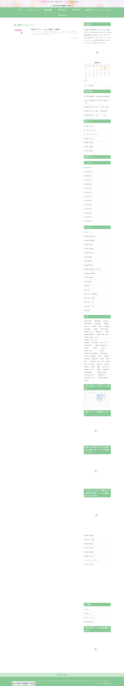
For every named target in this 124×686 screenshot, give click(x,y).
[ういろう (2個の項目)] (87, 326)
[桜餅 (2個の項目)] (97, 329)
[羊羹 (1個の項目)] (102, 359)
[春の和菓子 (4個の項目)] (98, 324)
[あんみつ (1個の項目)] (106, 348)
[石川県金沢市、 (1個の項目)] (105, 353)
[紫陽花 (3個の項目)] (107, 324)
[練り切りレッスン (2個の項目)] (89, 332)
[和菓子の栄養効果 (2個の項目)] (90, 334)
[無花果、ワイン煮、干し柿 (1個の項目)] (97, 340)
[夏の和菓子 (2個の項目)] (88, 329)
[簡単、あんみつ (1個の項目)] (92, 351)
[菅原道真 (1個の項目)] (107, 369)
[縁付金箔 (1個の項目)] (99, 364)
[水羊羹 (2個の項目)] (107, 326)
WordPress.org (90, 622)
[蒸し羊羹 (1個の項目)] (87, 359)
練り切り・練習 (90, 539)
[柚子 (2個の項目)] (108, 332)
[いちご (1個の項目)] (87, 361)
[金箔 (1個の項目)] (105, 351)
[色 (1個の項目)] (86, 364)
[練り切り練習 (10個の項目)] (89, 321)
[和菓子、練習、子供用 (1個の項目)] (103, 334)
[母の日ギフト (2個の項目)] (100, 332)
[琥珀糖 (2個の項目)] (95, 326)
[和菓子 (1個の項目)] (88, 348)
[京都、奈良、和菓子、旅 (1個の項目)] (103, 345)
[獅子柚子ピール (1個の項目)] (104, 375)
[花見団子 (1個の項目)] (107, 356)
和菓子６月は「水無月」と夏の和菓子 (96, 111)
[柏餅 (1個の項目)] (100, 356)
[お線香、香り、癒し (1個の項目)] (91, 378)
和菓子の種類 (89, 146)
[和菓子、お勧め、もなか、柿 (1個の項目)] (97, 337)
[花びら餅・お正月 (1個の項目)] (91, 375)
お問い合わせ (89, 126)
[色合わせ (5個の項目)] (107, 321)
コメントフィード (91, 617)
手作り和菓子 (89, 151)
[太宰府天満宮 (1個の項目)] (90, 372)
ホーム (37, 681)
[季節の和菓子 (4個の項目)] (89, 324)
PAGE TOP (62, 675)
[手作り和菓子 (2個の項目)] (105, 329)
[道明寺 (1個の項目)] (87, 367)
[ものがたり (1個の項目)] (106, 367)
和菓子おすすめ (90, 138)
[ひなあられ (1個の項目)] (92, 364)
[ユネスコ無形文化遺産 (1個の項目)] (90, 356)
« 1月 (85, 80)
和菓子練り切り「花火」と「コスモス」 (97, 115)
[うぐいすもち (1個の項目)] (105, 342)
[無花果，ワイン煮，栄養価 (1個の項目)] (92, 342)
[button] (109, 85)
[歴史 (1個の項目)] (99, 367)
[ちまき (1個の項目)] (97, 380)
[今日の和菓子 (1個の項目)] (89, 345)
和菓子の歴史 (89, 142)
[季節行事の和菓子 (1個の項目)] (104, 378)
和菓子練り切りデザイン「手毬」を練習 (97, 107)
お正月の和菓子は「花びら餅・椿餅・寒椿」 (97, 101)
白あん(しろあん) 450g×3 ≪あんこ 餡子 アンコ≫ (101, 396)
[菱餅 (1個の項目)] (108, 361)
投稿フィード (89, 613)
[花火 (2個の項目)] (101, 326)
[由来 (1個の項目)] (93, 367)
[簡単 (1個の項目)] (97, 348)
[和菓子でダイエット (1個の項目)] (90, 369)
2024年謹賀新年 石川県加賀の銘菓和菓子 (98, 96)
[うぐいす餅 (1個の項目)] (101, 361)
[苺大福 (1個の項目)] (93, 361)
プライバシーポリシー (92, 134)
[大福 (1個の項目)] (108, 359)
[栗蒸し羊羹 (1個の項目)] (95, 359)
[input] (97, 85)
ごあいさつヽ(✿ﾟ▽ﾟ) (91, 130)
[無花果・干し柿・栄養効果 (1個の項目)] (92, 353)
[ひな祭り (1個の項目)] (107, 364)
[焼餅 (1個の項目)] (100, 369)
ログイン (88, 609)
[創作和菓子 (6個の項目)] (98, 321)
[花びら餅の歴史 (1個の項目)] (104, 372)
